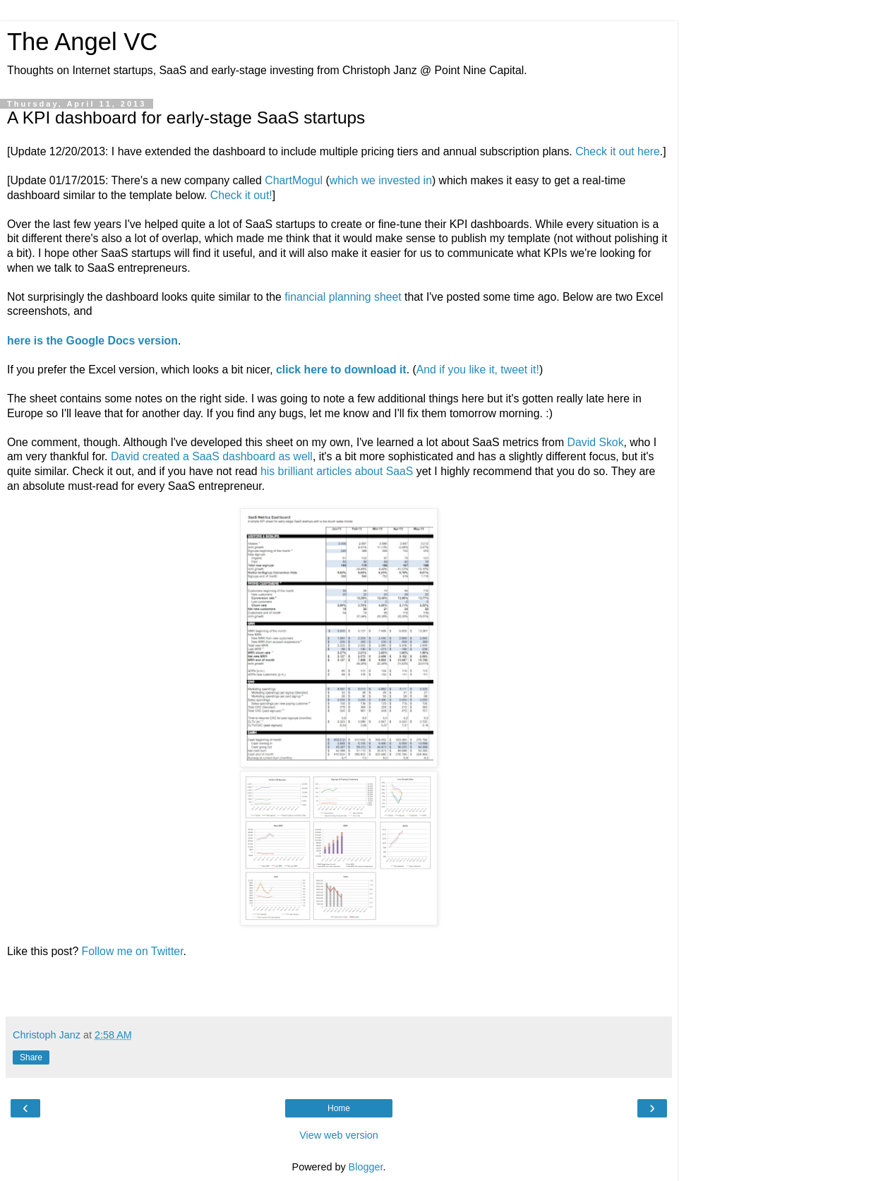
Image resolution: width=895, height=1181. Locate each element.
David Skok (595, 442)
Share (31, 1057)
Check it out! (241, 195)
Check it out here (617, 151)
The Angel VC (82, 41)
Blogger (366, 1167)
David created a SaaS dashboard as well (212, 456)
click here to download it (341, 370)
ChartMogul (294, 180)
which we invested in (381, 180)
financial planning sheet (342, 297)
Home (339, 1108)
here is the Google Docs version (92, 341)
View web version (338, 1135)
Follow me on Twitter (133, 951)
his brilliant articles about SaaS (336, 471)
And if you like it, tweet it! (477, 370)
